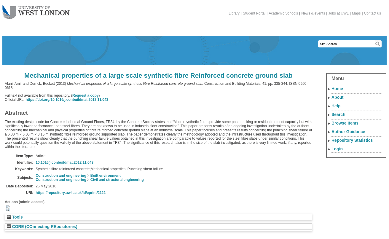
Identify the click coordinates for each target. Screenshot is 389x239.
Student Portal (254, 13)
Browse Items (344, 123)
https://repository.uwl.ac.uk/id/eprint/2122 (71, 193)
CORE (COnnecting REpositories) (42, 226)
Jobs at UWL (338, 13)
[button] (8, 208)
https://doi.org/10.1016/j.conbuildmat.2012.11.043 (66, 100)
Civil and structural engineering (117, 180)
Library (234, 13)
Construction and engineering (61, 175)
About (337, 97)
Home (337, 88)
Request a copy (85, 95)
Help (335, 105)
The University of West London (36, 9)
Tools (15, 217)
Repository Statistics (352, 140)
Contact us (372, 13)
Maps (356, 13)
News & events (313, 13)
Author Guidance (348, 131)
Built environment (105, 175)
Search (338, 114)
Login (337, 148)
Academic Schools (283, 13)
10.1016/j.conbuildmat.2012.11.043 (64, 162)
